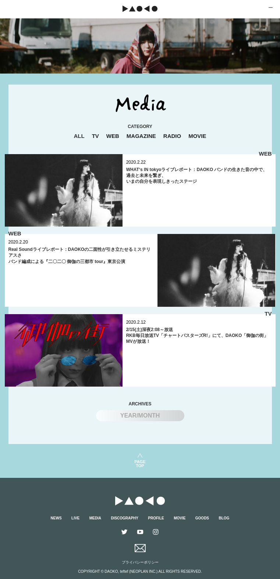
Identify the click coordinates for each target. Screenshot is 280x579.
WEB (112, 136)
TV (95, 136)
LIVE (75, 518)
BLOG (224, 518)
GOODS (202, 518)
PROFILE (156, 518)
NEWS (56, 518)
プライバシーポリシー (140, 562)
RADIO (172, 136)
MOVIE (197, 136)
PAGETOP (139, 463)
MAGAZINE (141, 136)
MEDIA (95, 518)
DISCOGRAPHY (124, 518)
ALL (79, 136)
